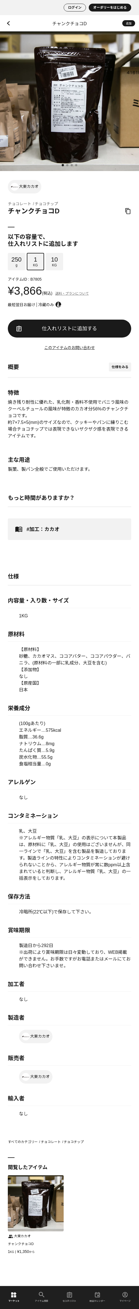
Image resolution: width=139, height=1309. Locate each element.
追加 (128, 23)
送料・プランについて (72, 293)
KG (35, 261)
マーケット (14, 1297)
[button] (63, 165)
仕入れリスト (69, 1297)
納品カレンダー (97, 1297)
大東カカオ (25, 187)
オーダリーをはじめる (110, 8)
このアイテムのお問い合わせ (69, 347)
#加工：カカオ (36, 529)
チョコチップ (46, 204)
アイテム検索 (41, 1297)
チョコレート (19, 204)
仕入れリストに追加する (56, 328)
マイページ (125, 1297)
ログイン (75, 8)
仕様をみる (120, 367)
